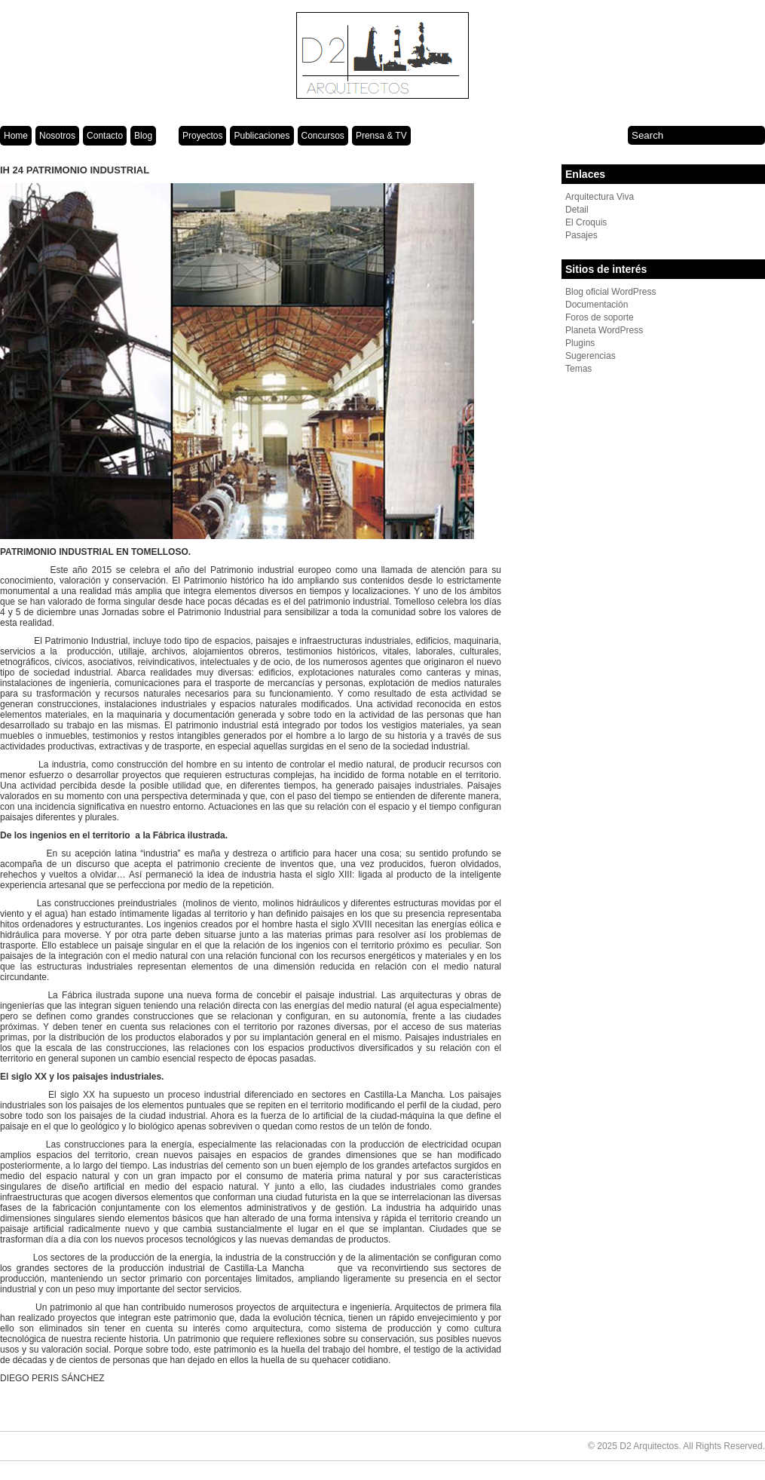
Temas (578, 368)
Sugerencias (590, 356)
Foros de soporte (599, 317)
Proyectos (202, 135)
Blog (143, 135)
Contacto (105, 135)
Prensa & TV (381, 135)
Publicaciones (261, 135)
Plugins (580, 343)
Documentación (596, 304)
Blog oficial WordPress (610, 292)
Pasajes (581, 235)
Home (16, 135)
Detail (577, 209)
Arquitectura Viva (599, 197)
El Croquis (586, 222)
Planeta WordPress (604, 330)
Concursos (322, 135)
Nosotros (57, 135)
